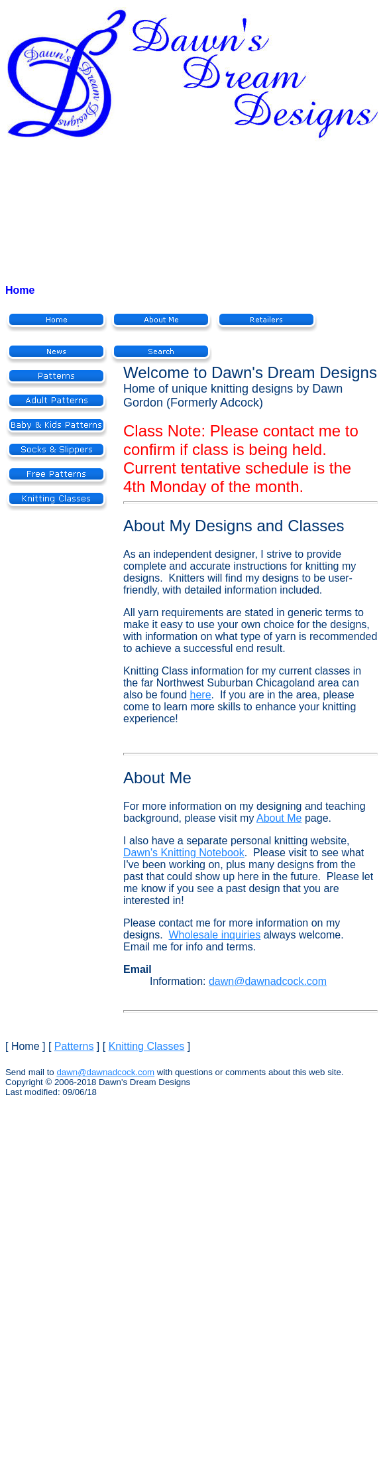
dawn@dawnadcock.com (268, 981)
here (200, 694)
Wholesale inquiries (214, 934)
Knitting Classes (147, 1046)
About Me (278, 818)
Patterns (74, 1046)
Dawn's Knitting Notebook (184, 852)
